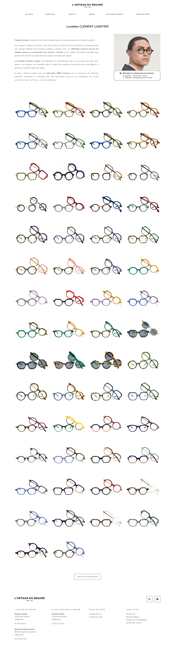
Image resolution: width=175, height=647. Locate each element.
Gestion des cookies (134, 623)
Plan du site (130, 614)
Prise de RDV (143, 14)
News (92, 14)
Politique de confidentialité (136, 620)
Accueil (29, 14)
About (72, 14)
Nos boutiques (114, 14)
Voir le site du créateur (87, 577)
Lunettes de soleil (96, 617)
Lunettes (50, 14)
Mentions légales (132, 617)
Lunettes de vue (95, 614)
